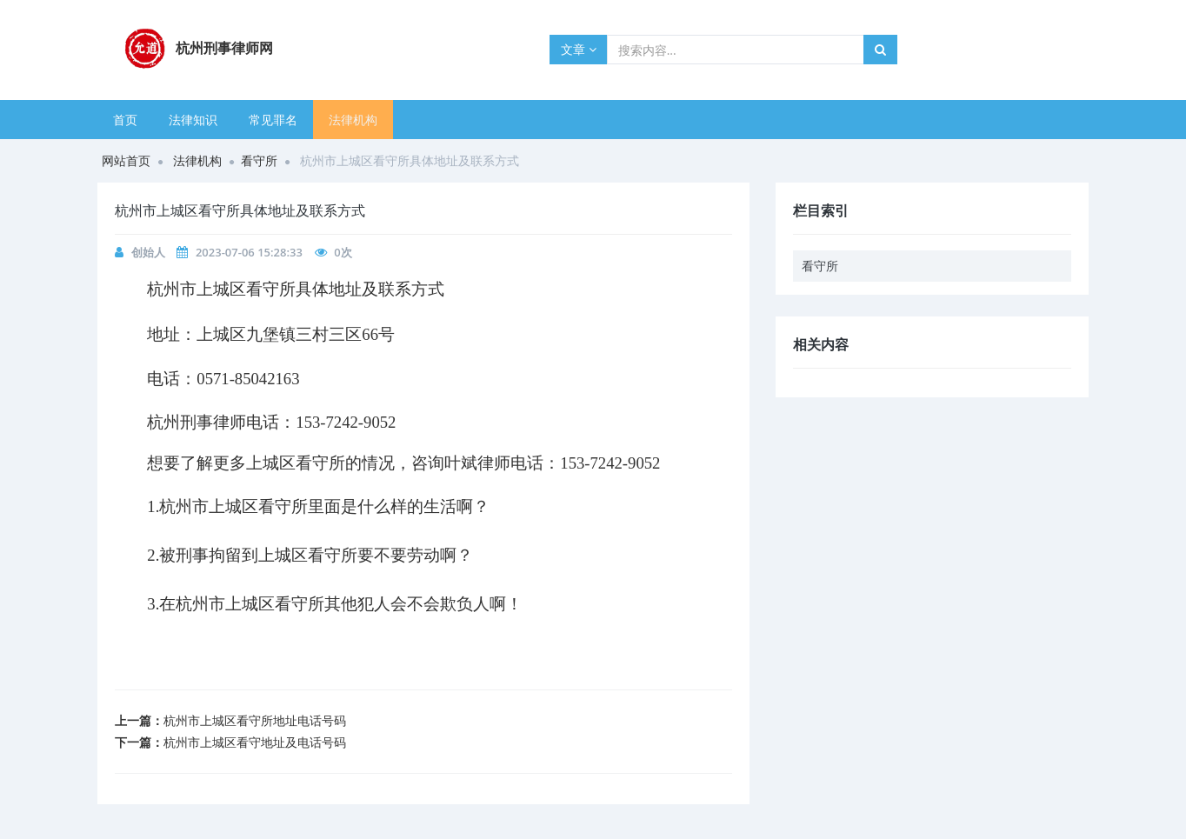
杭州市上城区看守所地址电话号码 (254, 720)
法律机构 (353, 119)
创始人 (148, 252)
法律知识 (193, 119)
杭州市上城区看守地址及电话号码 (254, 742)
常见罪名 (273, 119)
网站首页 (126, 160)
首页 (125, 119)
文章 (578, 49)
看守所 (259, 160)
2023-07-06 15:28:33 (249, 252)
